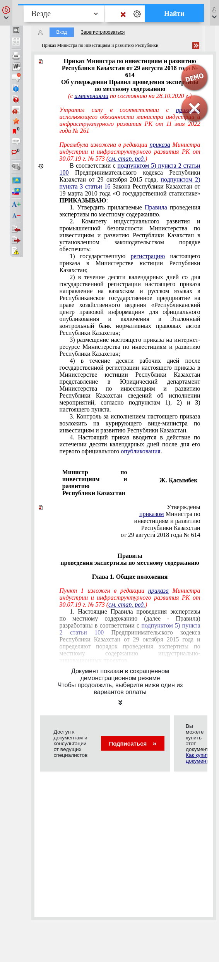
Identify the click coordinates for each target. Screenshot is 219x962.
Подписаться (132, 743)
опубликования (141, 451)
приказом (151, 514)
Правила (156, 207)
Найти (174, 13)
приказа (160, 144)
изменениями (91, 96)
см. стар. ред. (126, 158)
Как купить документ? (198, 758)
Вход (61, 32)
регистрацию (147, 256)
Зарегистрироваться (103, 32)
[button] (6, 13)
